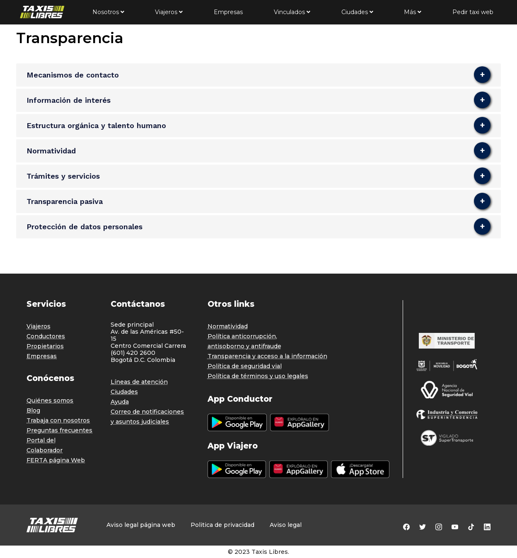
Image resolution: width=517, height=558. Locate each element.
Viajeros (169, 12)
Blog (33, 410)
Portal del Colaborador (45, 445)
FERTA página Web (56, 460)
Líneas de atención (139, 382)
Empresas (228, 12)
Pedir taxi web (472, 12)
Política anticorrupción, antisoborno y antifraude (244, 341)
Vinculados (292, 12)
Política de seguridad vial (245, 366)
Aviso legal (286, 525)
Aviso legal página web (140, 525)
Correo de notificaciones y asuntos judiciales (147, 416)
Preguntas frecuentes (59, 430)
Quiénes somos (50, 400)
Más (412, 12)
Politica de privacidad (222, 525)
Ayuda (120, 401)
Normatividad (228, 326)
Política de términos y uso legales (258, 376)
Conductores (46, 336)
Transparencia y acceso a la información (267, 356)
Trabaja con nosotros (58, 420)
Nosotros (108, 12)
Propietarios (45, 346)
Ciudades (357, 12)
